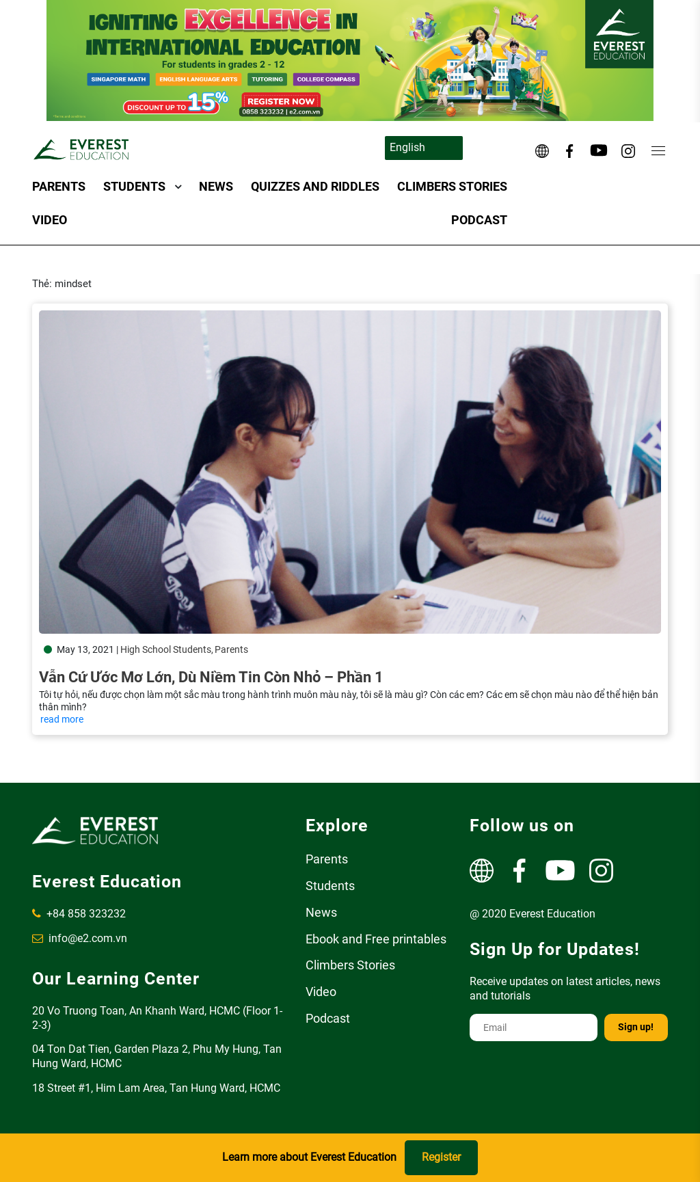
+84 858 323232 (79, 913)
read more (61, 719)
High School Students (165, 649)
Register (441, 1157)
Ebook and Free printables (376, 939)
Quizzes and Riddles (315, 186)
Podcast (479, 220)
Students (134, 186)
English (407, 147)
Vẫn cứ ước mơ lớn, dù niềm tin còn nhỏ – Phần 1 (211, 677)
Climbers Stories (452, 186)
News (216, 186)
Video (49, 220)
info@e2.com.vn (79, 938)
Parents (58, 186)
